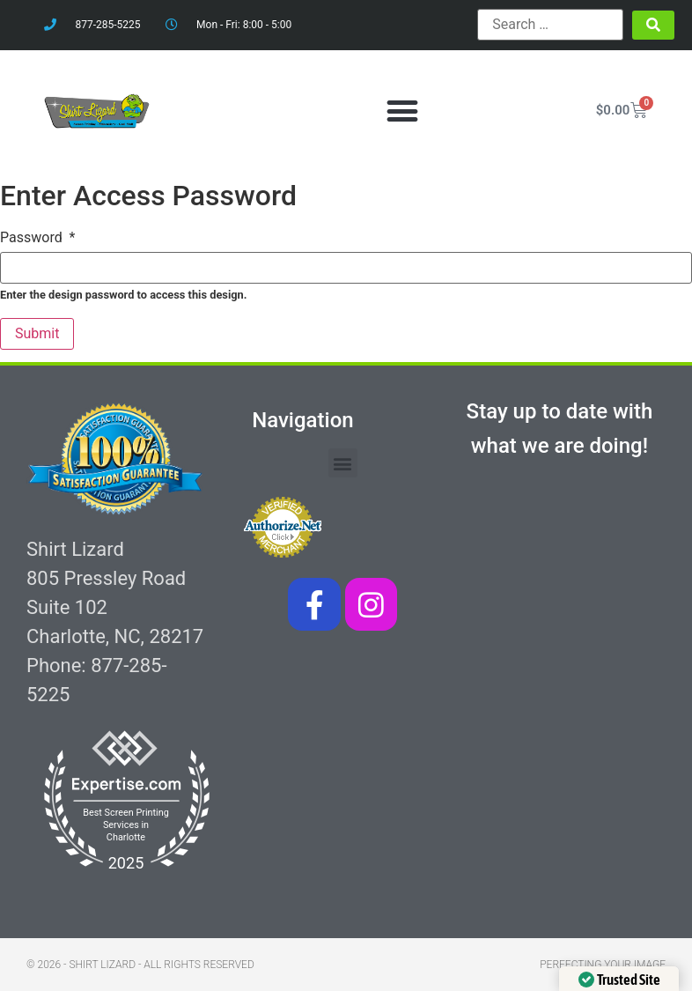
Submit (37, 333)
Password (38, 238)
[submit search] (653, 25)
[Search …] (550, 25)
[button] (403, 110)
